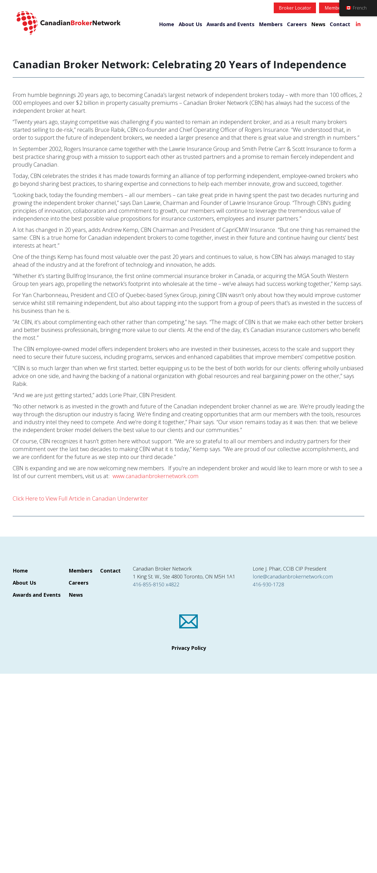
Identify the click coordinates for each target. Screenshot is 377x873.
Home (166, 24)
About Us (190, 24)
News (318, 24)
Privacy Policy (188, 647)
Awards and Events (230, 24)
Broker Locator (295, 8)
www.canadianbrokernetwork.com (156, 476)
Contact (340, 24)
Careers (297, 24)
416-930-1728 (268, 584)
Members (270, 24)
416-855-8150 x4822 (156, 584)
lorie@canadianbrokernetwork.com (293, 576)
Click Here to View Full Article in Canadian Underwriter (80, 498)
